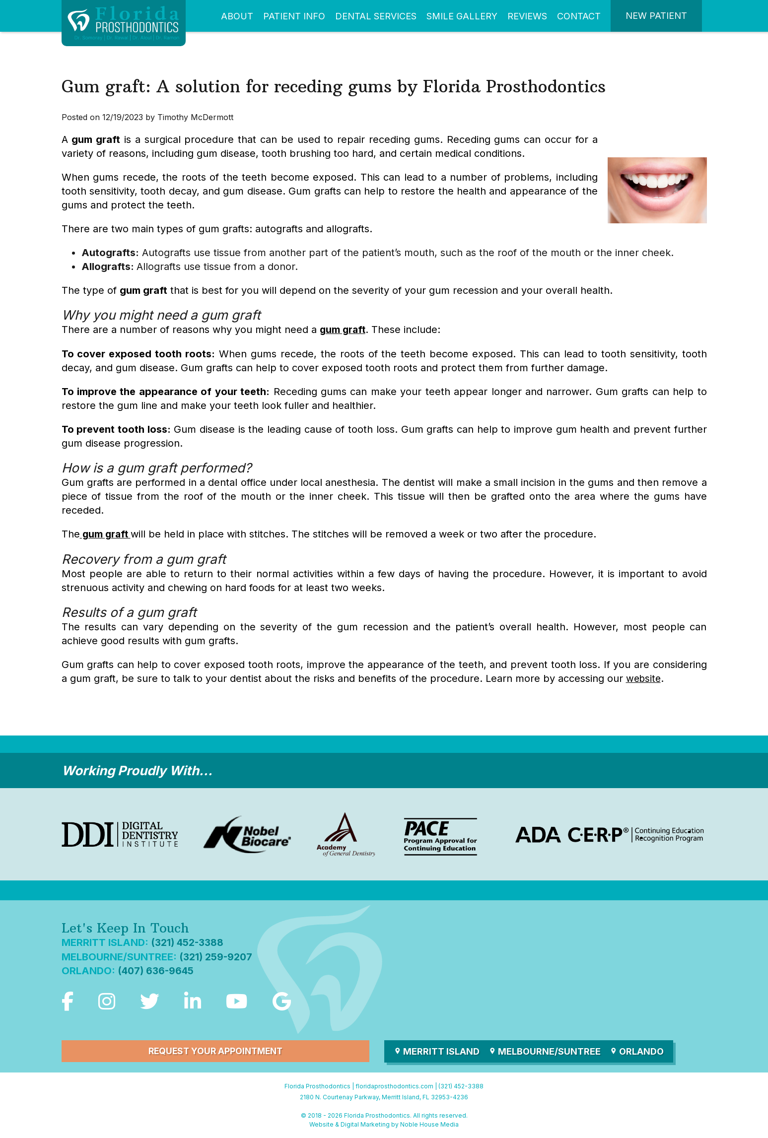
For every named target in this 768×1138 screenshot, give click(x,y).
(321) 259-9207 (216, 955)
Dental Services (376, 16)
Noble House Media (429, 1123)
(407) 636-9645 (157, 969)
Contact (579, 16)
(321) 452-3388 (188, 941)
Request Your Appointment (215, 1050)
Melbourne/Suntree (546, 1050)
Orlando (639, 1050)
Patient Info (294, 16)
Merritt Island (437, 1050)
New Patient (656, 15)
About (237, 16)
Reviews (527, 16)
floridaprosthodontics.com (394, 1084)
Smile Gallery (461, 16)
